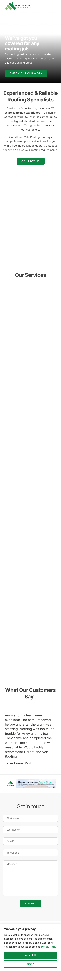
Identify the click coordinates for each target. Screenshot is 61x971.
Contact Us (30, 161)
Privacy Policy (48, 946)
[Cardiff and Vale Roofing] (19, 6)
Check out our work (26, 73)
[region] (30, 947)
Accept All (30, 955)
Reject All (30, 964)
